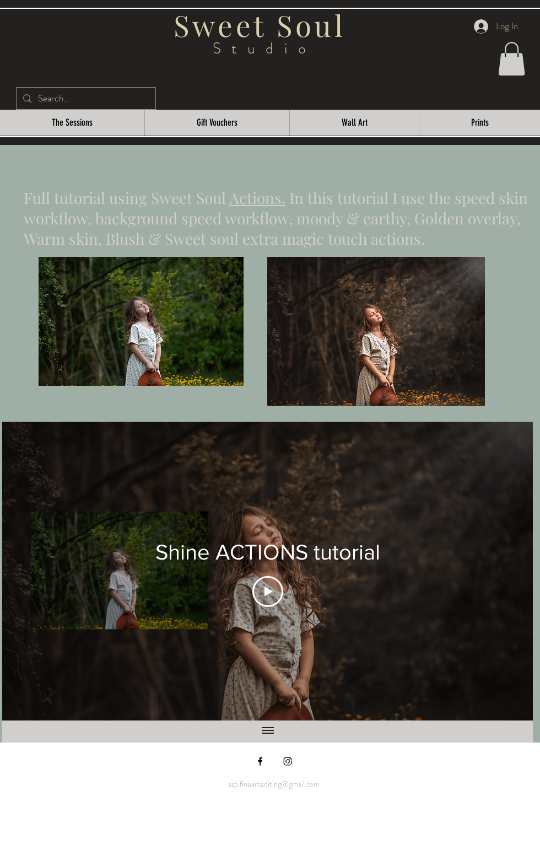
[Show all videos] (267, 731)
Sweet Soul (264, 25)
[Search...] (85, 99)
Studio (265, 48)
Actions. (257, 197)
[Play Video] (267, 591)
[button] (512, 59)
